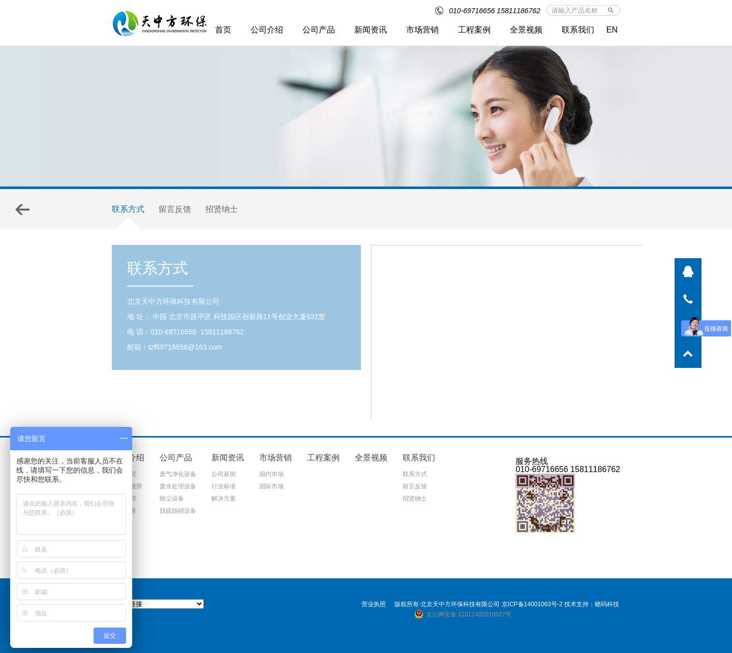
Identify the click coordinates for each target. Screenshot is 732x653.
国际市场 (271, 486)
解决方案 (223, 498)
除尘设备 (172, 498)
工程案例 (474, 29)
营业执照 (373, 604)
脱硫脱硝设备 (178, 510)
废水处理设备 (178, 486)
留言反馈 (175, 209)
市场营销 (422, 29)
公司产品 (318, 29)
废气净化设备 (178, 474)
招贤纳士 (221, 209)
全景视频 (526, 29)
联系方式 (128, 209)
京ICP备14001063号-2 (532, 604)
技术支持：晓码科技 (591, 604)
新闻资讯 (370, 29)
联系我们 (578, 29)
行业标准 (223, 486)
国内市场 (271, 474)
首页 (223, 29)
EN (612, 29)
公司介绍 (267, 29)
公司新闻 (223, 474)
